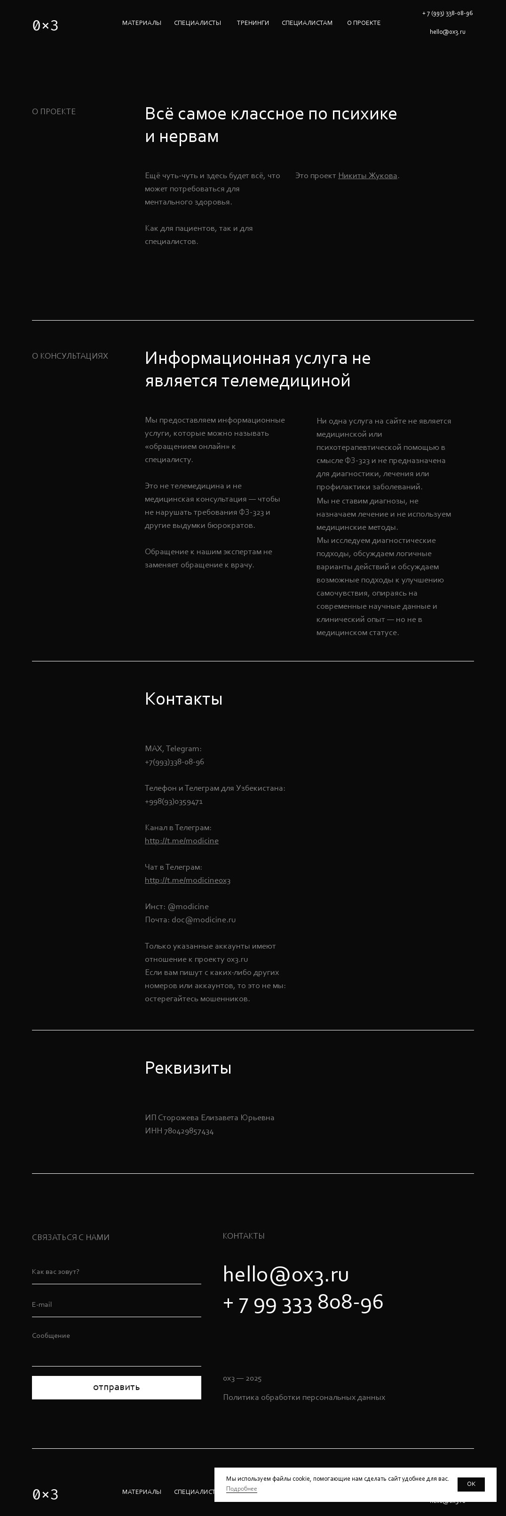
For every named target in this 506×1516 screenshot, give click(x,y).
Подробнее (241, 1489)
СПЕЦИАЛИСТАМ (307, 23)
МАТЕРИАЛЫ (141, 23)
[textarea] (116, 1347)
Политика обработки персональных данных (304, 1398)
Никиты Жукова (367, 176)
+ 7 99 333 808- (291, 1303)
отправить (116, 1387)
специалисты (197, 23)
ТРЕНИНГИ (253, 23)
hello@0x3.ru (285, 1276)
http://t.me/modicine (182, 841)
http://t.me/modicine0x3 (187, 881)
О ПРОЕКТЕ (364, 23)
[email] (116, 1305)
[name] (116, 1272)
